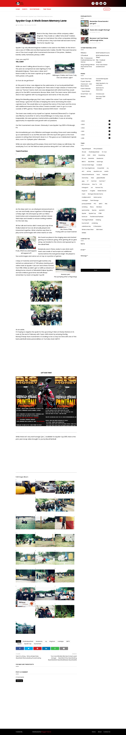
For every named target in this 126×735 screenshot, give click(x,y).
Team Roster (86, 91)
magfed (92, 191)
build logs (100, 161)
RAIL (106, 203)
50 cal (84, 158)
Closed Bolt (100, 168)
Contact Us (106, 732)
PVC (95, 203)
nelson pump (97, 197)
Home (17, 16)
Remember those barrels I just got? (99, 22)
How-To (94, 184)
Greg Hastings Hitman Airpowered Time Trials (88, 67)
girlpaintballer (101, 178)
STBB (99, 213)
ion (92, 187)
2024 (95, 121)
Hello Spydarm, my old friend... (102, 84)
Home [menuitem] (18, 9)
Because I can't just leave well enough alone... (99, 39)
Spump (94, 210)
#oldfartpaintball (28, 641)
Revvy (92, 207)
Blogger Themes (46, 732)
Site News (99, 207)
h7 (87, 181)
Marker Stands (102, 191)
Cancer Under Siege (88, 165)
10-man (104, 152)
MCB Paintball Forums (103, 53)
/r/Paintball (84, 55)
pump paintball (86, 203)
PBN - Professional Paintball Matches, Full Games (88, 60)
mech (83, 194)
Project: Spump (85, 81)
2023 (95, 124)
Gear (92, 178)
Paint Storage (94, 200)
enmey (89, 171)
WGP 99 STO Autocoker (100, 89)
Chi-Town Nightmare (88, 168)
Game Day (85, 178)
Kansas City (99, 187)
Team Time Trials (86, 79)
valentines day (86, 226)
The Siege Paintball (87, 220)
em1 (83, 171)
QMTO (68, 641)
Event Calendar (86, 88)
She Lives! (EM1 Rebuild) (100, 97)
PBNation (83, 53)
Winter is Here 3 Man (88, 229)
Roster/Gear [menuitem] (34, 9)
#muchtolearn (98, 148)
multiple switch (86, 197)
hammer (93, 181)
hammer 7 (102, 181)
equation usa (98, 171)
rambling (84, 207)
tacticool (84, 216)
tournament (24, 16)
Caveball (99, 165)
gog (83, 181)
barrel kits (91, 158)
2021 (95, 131)
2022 (95, 128)
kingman (52, 641)
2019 (95, 138)
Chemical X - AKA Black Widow (86, 85)
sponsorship (85, 210)
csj (46, 641)
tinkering (98, 220)
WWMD (84, 233)
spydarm (102, 210)
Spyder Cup (27, 644)
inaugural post (43, 95)
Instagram (85, 187)
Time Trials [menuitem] (47, 9)
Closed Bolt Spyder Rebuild (102, 80)
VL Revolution (97, 226)
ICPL (101, 184)
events (106, 171)
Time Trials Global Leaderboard (101, 66)
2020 (95, 135)
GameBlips (20, 25)
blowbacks (39, 641)
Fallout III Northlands (88, 174)
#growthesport (86, 148)
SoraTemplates (27, 732)
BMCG (84, 161)
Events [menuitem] (24, 9)
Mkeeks (83, 96)
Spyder (19, 644)
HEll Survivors (86, 184)
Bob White (91, 161)
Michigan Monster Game (95, 194)
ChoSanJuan (100, 94)
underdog (95, 223)
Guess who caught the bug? (100, 30)
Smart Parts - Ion (86, 94)
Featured (105, 174)
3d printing (101, 155)
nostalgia (61, 641)
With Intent (99, 229)
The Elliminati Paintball (96, 216)
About (99, 732)
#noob (84, 152)
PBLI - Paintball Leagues (100, 61)
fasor (98, 174)
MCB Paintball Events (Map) (102, 56)
